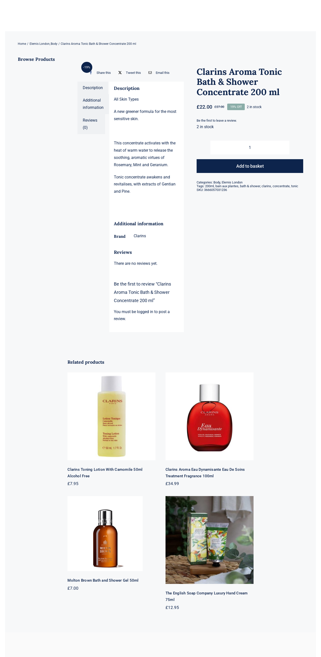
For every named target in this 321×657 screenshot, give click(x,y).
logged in (145, 311)
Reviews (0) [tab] (90, 124)
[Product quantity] (249, 147)
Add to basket (250, 166)
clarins (266, 186)
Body (216, 182)
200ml (209, 186)
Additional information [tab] (93, 104)
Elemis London (232, 182)
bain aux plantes (226, 186)
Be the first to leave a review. (217, 120)
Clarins (140, 236)
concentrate (281, 186)
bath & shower (250, 186)
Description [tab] (93, 87)
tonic (294, 186)
